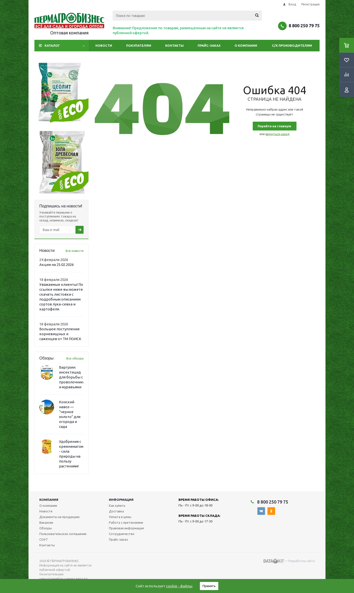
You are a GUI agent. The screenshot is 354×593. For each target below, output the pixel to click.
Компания (48, 499)
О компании (246, 45)
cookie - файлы (179, 586)
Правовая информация (126, 528)
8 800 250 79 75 (304, 25)
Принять (209, 586)
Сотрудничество (121, 533)
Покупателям (138, 45)
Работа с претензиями (126, 522)
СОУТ (43, 539)
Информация (121, 499)
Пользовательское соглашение (63, 533)
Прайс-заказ (209, 45)
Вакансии (46, 522)
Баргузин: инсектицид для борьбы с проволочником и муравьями (73, 377)
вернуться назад (277, 134)
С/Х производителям (292, 45)
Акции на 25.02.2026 (56, 264)
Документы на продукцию (59, 517)
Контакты (174, 45)
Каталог (52, 45)
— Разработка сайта (289, 561)
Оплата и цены (120, 517)
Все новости (75, 250)
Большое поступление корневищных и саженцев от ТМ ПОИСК (60, 334)
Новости (103, 45)
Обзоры (45, 528)
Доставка (116, 511)
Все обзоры (75, 358)
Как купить (117, 505)
